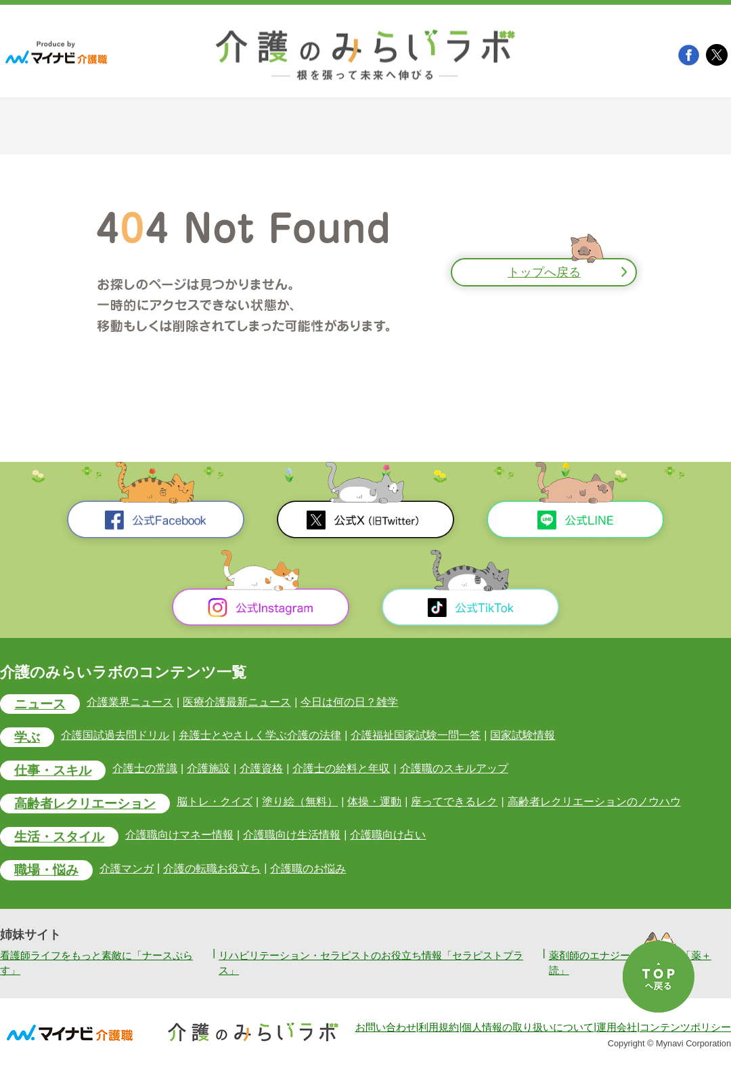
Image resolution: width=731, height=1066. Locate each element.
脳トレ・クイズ (214, 801)
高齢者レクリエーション (85, 803)
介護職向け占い (388, 835)
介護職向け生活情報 (291, 835)
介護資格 (261, 768)
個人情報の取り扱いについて (528, 1027)
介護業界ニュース (130, 702)
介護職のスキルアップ (454, 768)
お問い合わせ (385, 1027)
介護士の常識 (144, 768)
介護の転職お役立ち (212, 868)
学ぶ (27, 737)
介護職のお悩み (308, 868)
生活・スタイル (59, 837)
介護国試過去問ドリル (115, 735)
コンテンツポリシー (685, 1027)
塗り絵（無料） (300, 801)
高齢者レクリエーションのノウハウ (594, 801)
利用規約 (438, 1027)
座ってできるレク (454, 801)
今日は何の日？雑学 (349, 702)
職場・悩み (46, 871)
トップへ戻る (544, 272)
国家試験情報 (522, 735)
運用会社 (616, 1027)
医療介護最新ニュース (237, 702)
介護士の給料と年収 (341, 768)
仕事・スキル (52, 770)
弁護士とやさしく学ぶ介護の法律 (260, 735)
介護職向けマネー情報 (179, 835)
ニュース (40, 704)
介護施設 (208, 768)
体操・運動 (374, 801)
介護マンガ (126, 868)
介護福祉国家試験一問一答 (416, 735)
